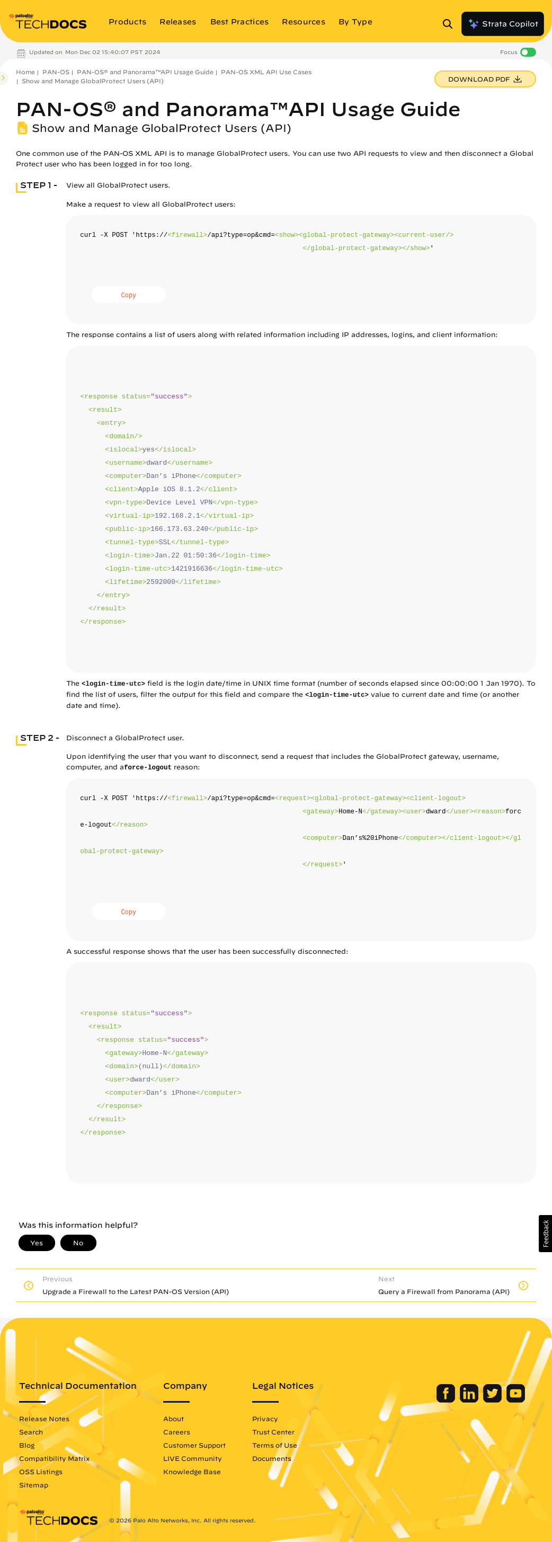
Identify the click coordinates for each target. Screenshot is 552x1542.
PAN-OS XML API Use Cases (266, 71)
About (173, 1418)
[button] (545, 1233)
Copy (128, 295)
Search (31, 1431)
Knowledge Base (192, 1471)
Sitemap (33, 1484)
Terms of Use (274, 1445)
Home (25, 71)
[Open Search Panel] (451, 24)
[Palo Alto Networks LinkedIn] (470, 1400)
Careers (176, 1431)
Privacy (265, 1418)
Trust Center (273, 1431)
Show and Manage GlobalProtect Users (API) (93, 80)
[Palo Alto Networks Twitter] (493, 1400)
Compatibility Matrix (54, 1458)
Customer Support (194, 1445)
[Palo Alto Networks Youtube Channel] (515, 1400)
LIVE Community (192, 1458)
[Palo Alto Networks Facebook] (447, 1400)
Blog (26, 1445)
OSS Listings (41, 1471)
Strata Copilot (502, 23)
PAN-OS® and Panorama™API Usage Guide (145, 71)
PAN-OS (55, 71)
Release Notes (44, 1418)
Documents (271, 1458)
